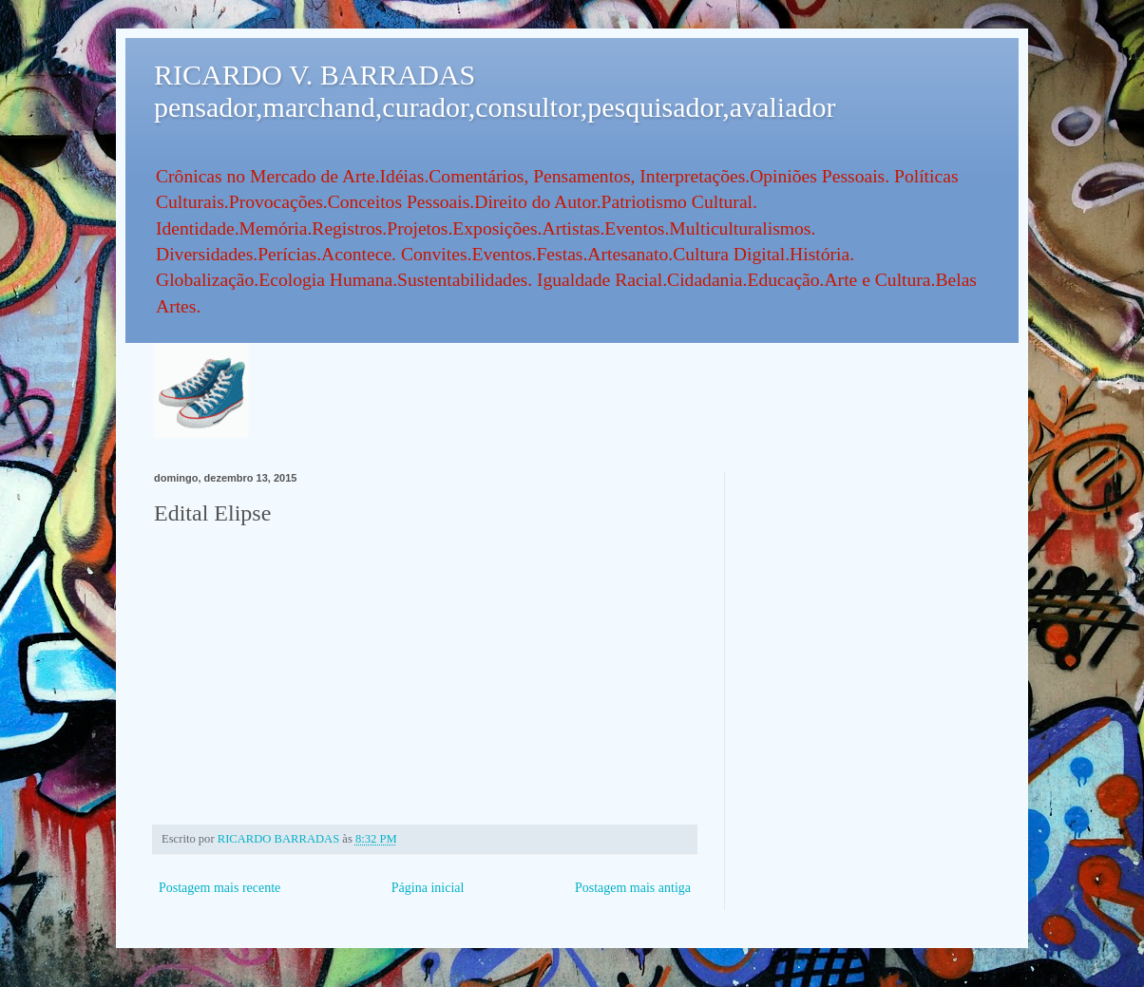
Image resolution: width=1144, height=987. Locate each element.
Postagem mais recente (219, 888)
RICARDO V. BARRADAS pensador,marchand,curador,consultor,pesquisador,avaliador (494, 91)
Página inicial (428, 888)
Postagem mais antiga (633, 888)
